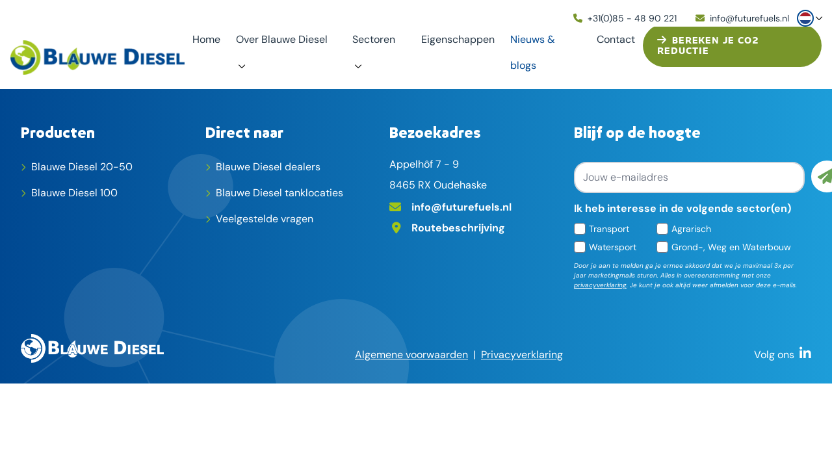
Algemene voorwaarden (411, 354)
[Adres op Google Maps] (476, 226)
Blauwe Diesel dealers (268, 167)
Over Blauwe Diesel (282, 39)
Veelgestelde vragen (264, 219)
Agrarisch (691, 228)
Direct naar (244, 132)
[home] (97, 57)
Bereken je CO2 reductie (708, 46)
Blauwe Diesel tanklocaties (279, 193)
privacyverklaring (600, 285)
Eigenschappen (458, 39)
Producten (58, 132)
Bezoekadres (435, 132)
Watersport (612, 247)
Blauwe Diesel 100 (74, 193)
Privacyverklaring (522, 354)
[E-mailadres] (476, 206)
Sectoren (373, 39)
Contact (616, 39)
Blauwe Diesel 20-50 (82, 167)
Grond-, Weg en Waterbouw (731, 247)
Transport (609, 228)
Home (206, 39)
